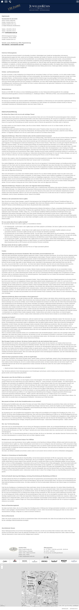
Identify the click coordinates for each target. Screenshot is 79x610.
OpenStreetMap (68, 605)
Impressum (65, 608)
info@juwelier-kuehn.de (11, 32)
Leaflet (59, 605)
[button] (33, 582)
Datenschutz (74, 608)
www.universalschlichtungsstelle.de (66, 93)
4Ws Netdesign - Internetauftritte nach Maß (13, 44)
